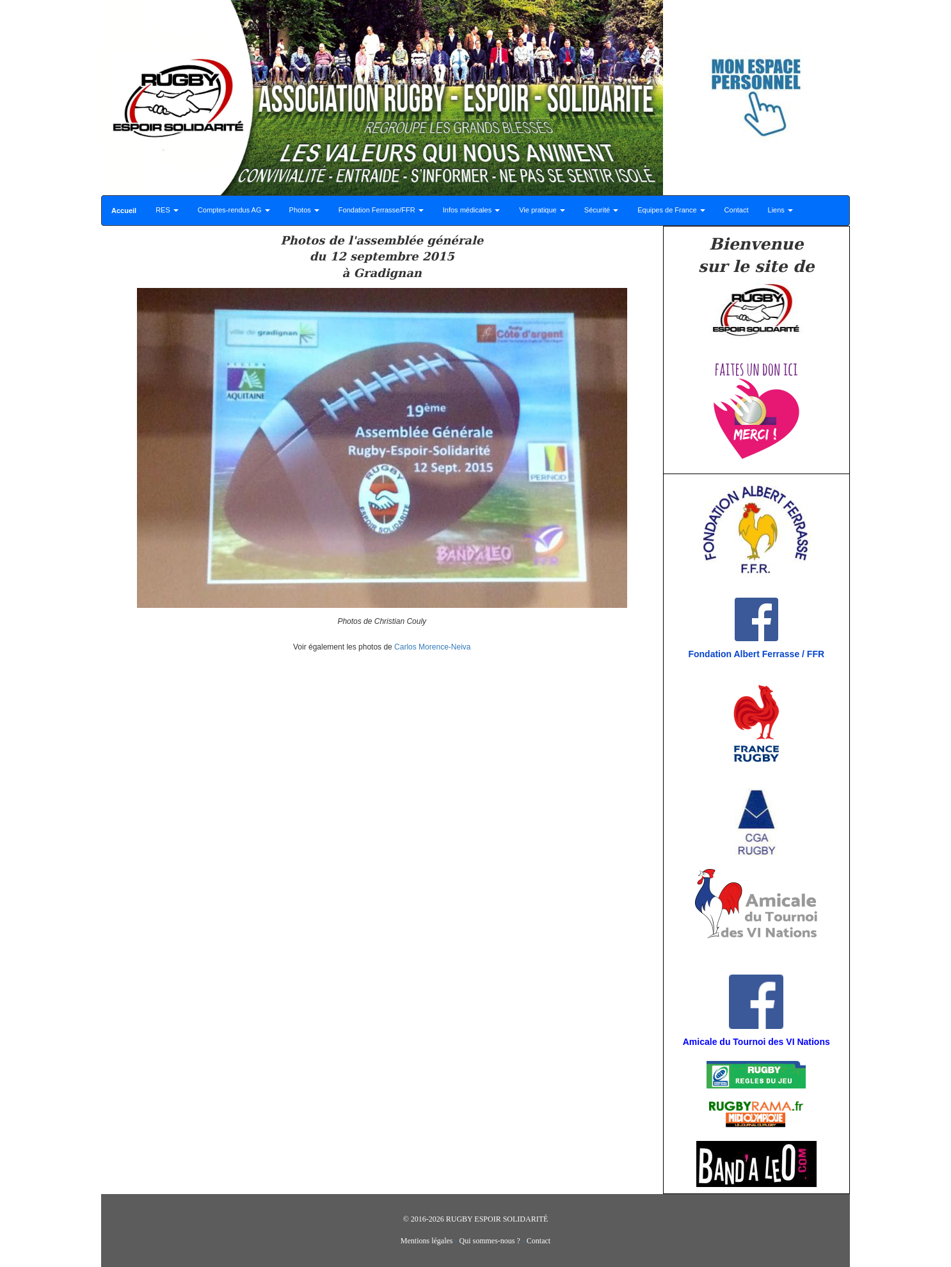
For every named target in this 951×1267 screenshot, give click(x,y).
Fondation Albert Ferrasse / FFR (756, 654)
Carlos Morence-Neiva (432, 646)
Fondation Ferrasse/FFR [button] (381, 210)
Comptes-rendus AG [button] (234, 210)
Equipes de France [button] (671, 210)
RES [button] (167, 210)
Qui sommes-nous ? (490, 1240)
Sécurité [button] (601, 210)
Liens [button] (780, 210)
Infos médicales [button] (471, 210)
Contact (736, 210)
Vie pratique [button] (542, 210)
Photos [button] (304, 210)
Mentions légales (427, 1240)
